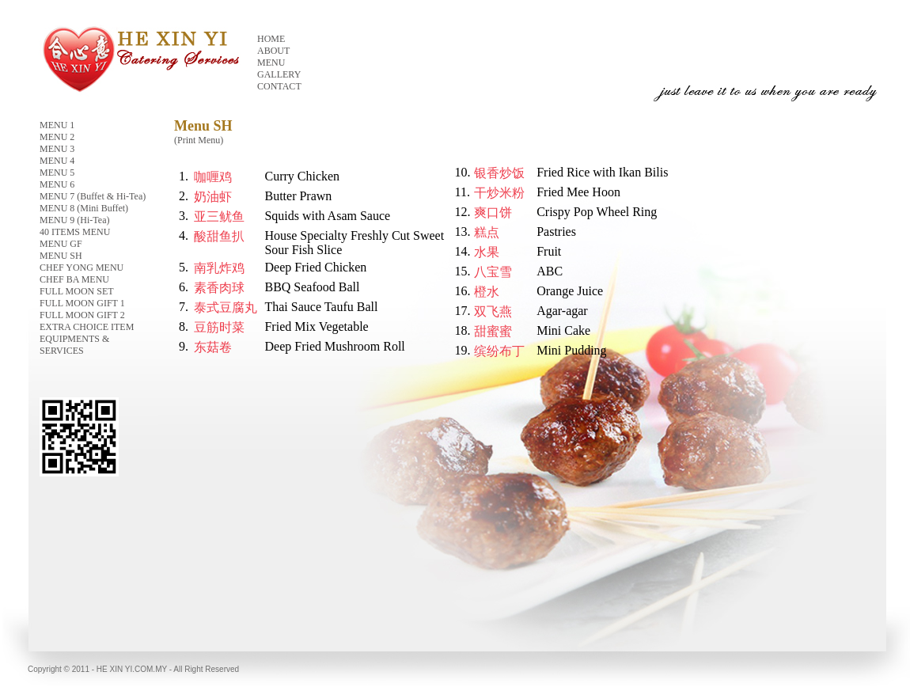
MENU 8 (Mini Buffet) (84, 208)
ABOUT (273, 50)
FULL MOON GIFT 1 (82, 303)
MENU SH (61, 255)
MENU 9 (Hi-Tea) (74, 220)
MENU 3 (57, 148)
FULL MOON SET (77, 291)
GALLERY (279, 74)
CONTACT (279, 86)
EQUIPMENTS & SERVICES (74, 344)
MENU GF (61, 243)
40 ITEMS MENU (75, 231)
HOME (271, 38)
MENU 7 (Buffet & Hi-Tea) (93, 196)
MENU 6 (57, 184)
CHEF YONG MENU (81, 267)
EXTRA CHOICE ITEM (87, 326)
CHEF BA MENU (74, 279)
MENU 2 (57, 136)
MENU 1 (57, 125)
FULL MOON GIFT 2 (82, 315)
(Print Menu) (198, 140)
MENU (271, 62)
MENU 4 (57, 160)
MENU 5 (57, 172)
